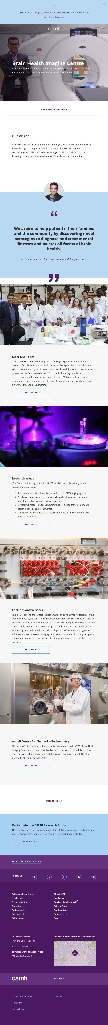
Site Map (59, 996)
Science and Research (22, 902)
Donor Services (61, 914)
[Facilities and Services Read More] (31, 649)
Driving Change (19, 918)
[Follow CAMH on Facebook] (34, 877)
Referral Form (60, 906)
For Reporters (60, 910)
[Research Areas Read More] (31, 524)
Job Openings (60, 898)
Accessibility (18, 1009)
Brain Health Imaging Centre (54, 109)
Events (57, 918)
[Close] (104, 4)
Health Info (17, 898)
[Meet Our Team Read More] (31, 392)
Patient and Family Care (23, 894)
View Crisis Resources (54, 17)
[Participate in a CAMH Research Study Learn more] (30, 841)
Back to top (54, 800)
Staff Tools (59, 978)
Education (16, 906)
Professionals (18, 910)
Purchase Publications (64, 902)
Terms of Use (19, 1002)
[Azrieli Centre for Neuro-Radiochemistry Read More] (31, 765)
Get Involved (18, 914)
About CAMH (60, 894)
